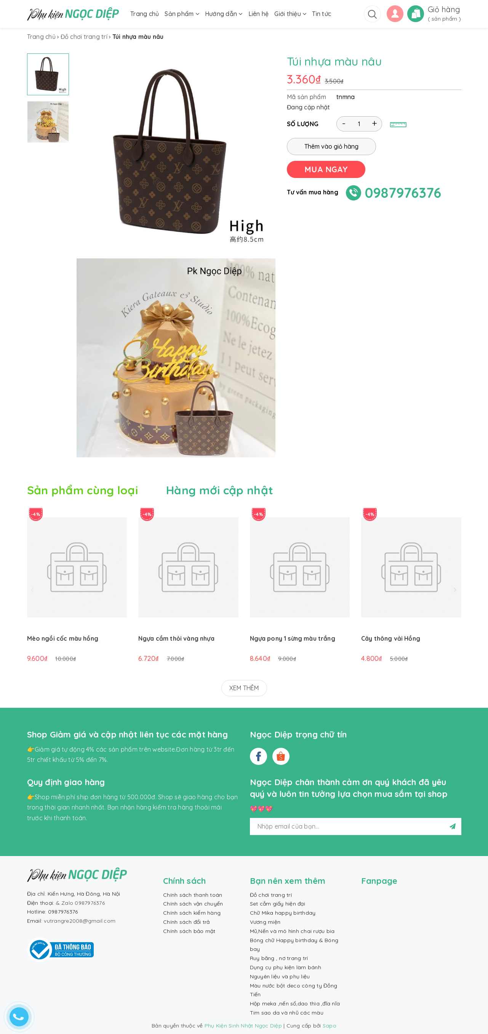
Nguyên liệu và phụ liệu (280, 976)
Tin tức (321, 14)
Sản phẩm (182, 14)
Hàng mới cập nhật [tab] (219, 490)
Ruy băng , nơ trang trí (279, 958)
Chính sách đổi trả (186, 922)
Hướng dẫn (224, 14)
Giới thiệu (290, 14)
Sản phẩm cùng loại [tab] (82, 490)
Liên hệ (258, 14)
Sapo (329, 1025)
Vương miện (265, 922)
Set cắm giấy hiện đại (277, 903)
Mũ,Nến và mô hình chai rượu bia (292, 931)
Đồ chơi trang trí (271, 894)
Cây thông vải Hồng (390, 638)
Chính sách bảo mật (189, 931)
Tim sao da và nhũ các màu (286, 1012)
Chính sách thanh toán (192, 894)
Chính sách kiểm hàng (192, 912)
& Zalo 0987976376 (80, 902)
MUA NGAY (326, 169)
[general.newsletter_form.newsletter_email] (355, 826)
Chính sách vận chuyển (193, 903)
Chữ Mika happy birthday (283, 912)
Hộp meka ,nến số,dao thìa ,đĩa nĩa (295, 1003)
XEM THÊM (244, 688)
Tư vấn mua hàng (312, 192)
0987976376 (403, 192)
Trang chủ (144, 14)
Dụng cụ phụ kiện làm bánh (285, 967)
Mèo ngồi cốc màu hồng (62, 638)
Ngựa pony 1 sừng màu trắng (292, 638)
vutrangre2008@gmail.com (79, 920)
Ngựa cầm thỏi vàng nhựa (176, 638)
